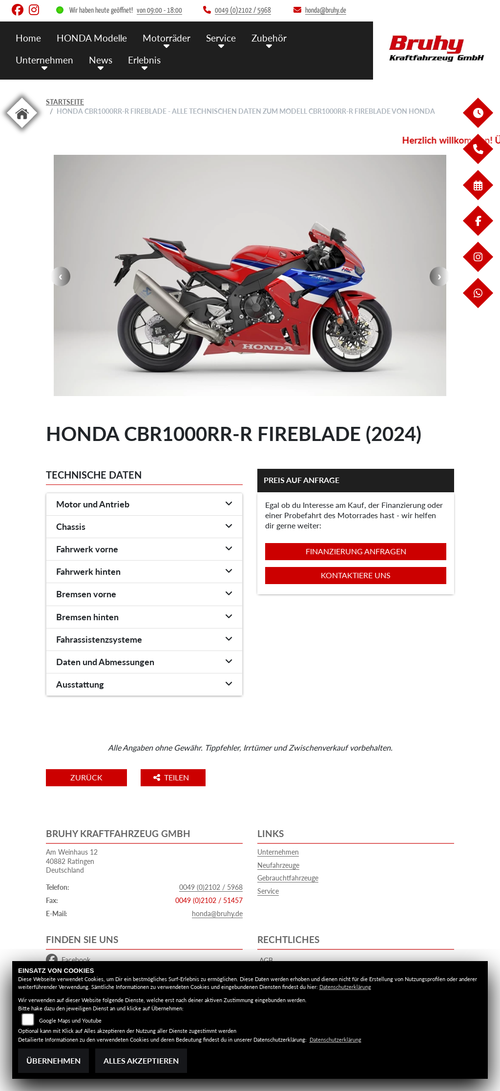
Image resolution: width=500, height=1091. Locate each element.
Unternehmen (44, 59)
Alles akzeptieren (141, 1060)
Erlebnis (144, 59)
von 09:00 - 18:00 (159, 10)
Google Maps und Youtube (70, 1020)
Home (28, 37)
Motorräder (166, 37)
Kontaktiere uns (356, 575)
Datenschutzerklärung (345, 987)
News (100, 59)
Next (439, 276)
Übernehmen (53, 1060)
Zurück (86, 777)
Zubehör (269, 37)
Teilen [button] (172, 777)
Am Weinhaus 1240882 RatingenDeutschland (72, 861)
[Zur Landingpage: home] (22, 129)
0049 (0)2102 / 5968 (211, 887)
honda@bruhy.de (217, 913)
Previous (60, 276)
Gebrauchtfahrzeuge (287, 878)
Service (221, 37)
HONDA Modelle (92, 37)
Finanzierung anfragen (356, 551)
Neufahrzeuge (278, 865)
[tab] (144, 504)
